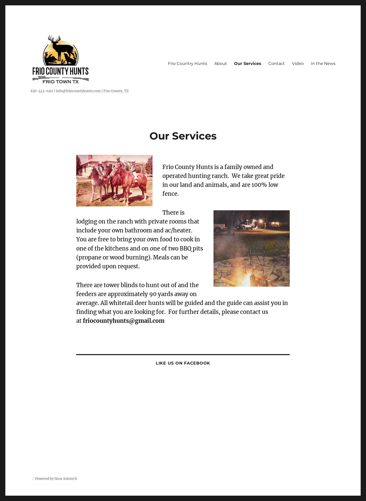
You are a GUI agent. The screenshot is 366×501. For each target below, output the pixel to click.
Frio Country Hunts (187, 63)
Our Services (247, 63)
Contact (276, 63)
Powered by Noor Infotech (56, 479)
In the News (323, 63)
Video (298, 63)
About (220, 63)
